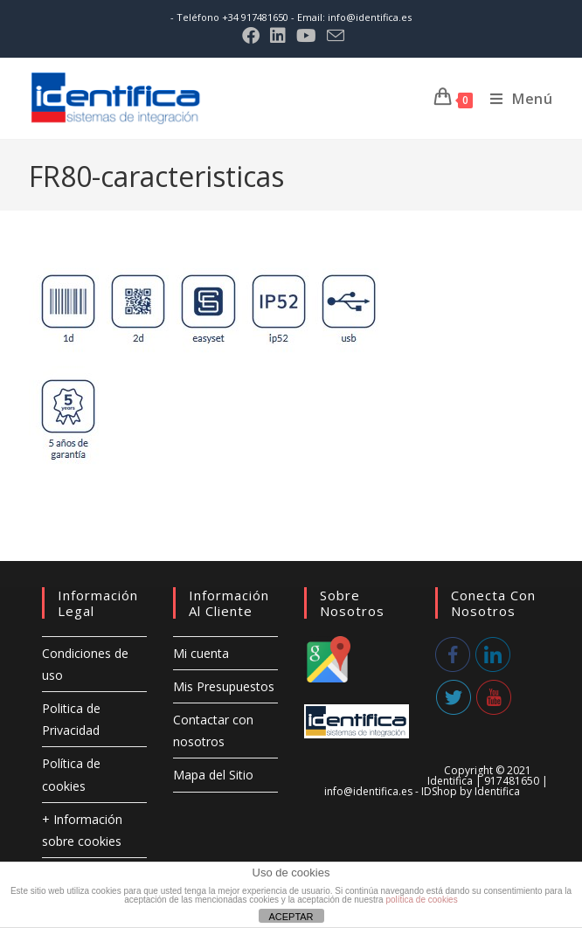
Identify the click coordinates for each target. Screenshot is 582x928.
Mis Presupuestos (223, 686)
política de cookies (421, 899)
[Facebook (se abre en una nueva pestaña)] (251, 36)
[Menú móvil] (515, 98)
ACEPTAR (290, 916)
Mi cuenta (201, 653)
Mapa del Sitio (213, 774)
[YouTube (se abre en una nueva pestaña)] (306, 36)
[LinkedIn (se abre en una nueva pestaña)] (278, 36)
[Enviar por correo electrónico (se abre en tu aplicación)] (333, 35)
